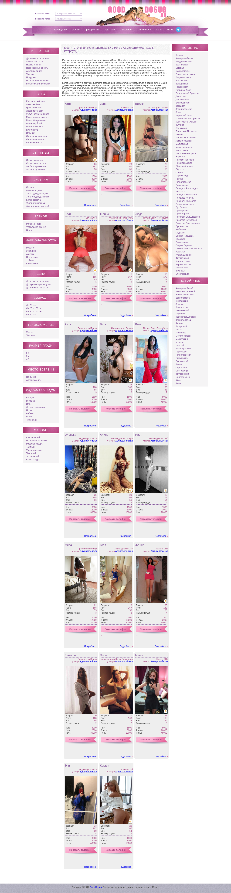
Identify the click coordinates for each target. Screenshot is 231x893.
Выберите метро (42, 19)
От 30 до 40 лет (34, 311)
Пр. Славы (181, 207)
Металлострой (183, 336)
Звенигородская (184, 109)
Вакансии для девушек (38, 83)
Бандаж (30, 397)
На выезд (31, 377)
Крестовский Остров (186, 121)
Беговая (180, 68)
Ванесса (70, 655)
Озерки (179, 172)
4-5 (27, 359)
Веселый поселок (185, 294)
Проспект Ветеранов (186, 220)
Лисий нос (181, 332)
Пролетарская (183, 213)
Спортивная (182, 242)
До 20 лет (31, 305)
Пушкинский (182, 361)
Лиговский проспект (186, 137)
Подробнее (90, 205)
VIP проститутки (34, 61)
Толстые (30, 335)
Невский (180, 345)
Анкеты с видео (34, 71)
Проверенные (92, 29)
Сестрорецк (182, 370)
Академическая (184, 61)
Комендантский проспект (188, 118)
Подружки (31, 77)
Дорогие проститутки (37, 287)
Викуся (139, 103)
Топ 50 (159, 29)
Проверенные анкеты (37, 68)
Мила (68, 545)
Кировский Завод (184, 115)
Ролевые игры (33, 223)
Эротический (32, 456)
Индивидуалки (59, 29)
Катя (68, 103)
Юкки (178, 380)
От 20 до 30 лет (34, 308)
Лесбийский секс (34, 111)
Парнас (179, 178)
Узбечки (30, 260)
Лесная (179, 134)
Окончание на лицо (36, 139)
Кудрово (180, 323)
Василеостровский (185, 291)
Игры (28, 404)
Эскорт (29, 230)
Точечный (31, 453)
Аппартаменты (33, 380)
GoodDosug (96, 887)
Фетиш (29, 416)
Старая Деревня (184, 245)
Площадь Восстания (186, 194)
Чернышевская (183, 264)
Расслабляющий (34, 443)
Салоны (76, 29)
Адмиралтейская (88, 110)
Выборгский (182, 301)
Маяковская (182, 144)
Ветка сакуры (33, 459)
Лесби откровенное (36, 166)
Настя (139, 434)
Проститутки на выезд (37, 80)
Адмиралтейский (184, 288)
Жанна (104, 214)
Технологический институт (189, 248)
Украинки (31, 251)
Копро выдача (33, 200)
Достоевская (182, 99)
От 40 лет (31, 314)
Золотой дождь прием (37, 196)
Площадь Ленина (185, 198)
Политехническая (185, 204)
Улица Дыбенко (184, 255)
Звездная (180, 106)
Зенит (179, 112)
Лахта (179, 329)
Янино (179, 383)
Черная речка (183, 261)
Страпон (30, 187)
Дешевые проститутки (37, 58)
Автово (179, 55)
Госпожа (30, 401)
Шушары (180, 270)
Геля (103, 545)
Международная (184, 147)
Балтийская (182, 64)
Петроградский (183, 355)
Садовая (180, 232)
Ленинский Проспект (186, 131)
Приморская (182, 210)
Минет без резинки (36, 120)
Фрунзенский (182, 374)
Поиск (170, 29)
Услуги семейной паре (37, 114)
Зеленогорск (182, 307)
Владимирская (183, 77)
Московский (182, 339)
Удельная (180, 251)
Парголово (181, 351)
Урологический (33, 450)
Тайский (30, 447)
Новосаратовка (183, 348)
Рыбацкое (181, 229)
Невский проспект (185, 159)
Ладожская (181, 128)
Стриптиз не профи (36, 163)
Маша (139, 655)
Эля (67, 765)
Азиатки (30, 254)
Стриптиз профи (34, 160)
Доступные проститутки (38, 284)
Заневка (180, 304)
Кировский (181, 313)
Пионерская (182, 185)
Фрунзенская (182, 258)
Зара (103, 103)
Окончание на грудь (36, 136)
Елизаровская (183, 102)
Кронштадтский (183, 320)
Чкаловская (182, 267)
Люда (138, 214)
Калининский (182, 310)
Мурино (179, 342)
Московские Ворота (186, 153)
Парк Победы (182, 175)
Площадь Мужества (186, 201)
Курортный (181, 326)
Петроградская (183, 182)
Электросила (182, 274)
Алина (104, 434)
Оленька (70, 434)
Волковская (181, 80)
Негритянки (32, 257)
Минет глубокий (34, 123)
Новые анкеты (33, 64)
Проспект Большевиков (188, 217)
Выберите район (42, 14)
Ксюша (104, 765)
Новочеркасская (184, 163)
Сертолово (181, 367)
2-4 (27, 356)
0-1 (27, 353)
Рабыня (30, 413)
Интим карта (144, 29)
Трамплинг (31, 420)
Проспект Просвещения (188, 223)
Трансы (30, 74)
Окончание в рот (34, 142)
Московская (182, 150)
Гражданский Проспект (187, 93)
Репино (179, 364)
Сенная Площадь (185, 236)
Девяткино (181, 96)
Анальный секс (34, 104)
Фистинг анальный (35, 203)
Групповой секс (34, 107)
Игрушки (30, 133)
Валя (68, 214)
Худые (29, 332)
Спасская (180, 239)
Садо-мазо (109, 29)
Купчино (180, 125)
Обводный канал (184, 166)
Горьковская (182, 87)
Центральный (183, 377)
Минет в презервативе (37, 117)
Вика (103, 324)
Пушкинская (182, 226)
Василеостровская (185, 74)
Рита (68, 324)
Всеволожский (183, 298)
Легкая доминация (35, 407)
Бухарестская (183, 71)
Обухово (180, 169)
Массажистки (126, 29)
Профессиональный (36, 440)
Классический (33, 437)
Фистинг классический (37, 206)
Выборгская (182, 83)
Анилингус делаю (35, 190)
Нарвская (180, 156)
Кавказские (32, 263)
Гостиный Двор (183, 90)
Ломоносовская (184, 140)
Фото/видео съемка (36, 227)
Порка (29, 410)
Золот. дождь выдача (37, 193)
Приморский (182, 358)
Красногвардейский (186, 317)
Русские (30, 247)
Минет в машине (34, 126)
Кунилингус (32, 130)
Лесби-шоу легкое (35, 169)
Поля (103, 655)
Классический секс (36, 101)
